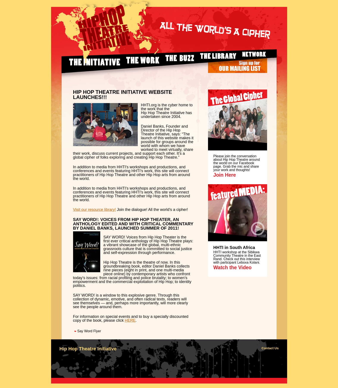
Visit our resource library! (94, 209)
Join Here (224, 175)
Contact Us (270, 348)
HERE (130, 320)
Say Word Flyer (89, 331)
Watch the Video (232, 267)
